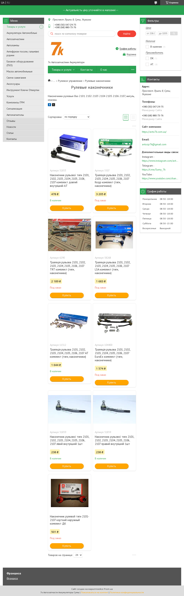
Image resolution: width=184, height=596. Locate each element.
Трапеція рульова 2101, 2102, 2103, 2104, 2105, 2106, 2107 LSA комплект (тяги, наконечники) (112, 268)
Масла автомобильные (19, 71)
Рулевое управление (70, 81)
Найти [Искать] (126, 33)
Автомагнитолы (15, 115)
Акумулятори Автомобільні (22, 33)
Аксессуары (13, 84)
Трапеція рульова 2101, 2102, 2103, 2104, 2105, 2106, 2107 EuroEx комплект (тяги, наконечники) (112, 355)
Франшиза (12, 578)
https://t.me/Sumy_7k (153, 169)
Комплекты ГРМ (15, 102)
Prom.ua (108, 589)
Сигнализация (14, 108)
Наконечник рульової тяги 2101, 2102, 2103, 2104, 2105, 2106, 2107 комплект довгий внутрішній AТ (69, 180)
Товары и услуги (16, 26)
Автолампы (13, 45)
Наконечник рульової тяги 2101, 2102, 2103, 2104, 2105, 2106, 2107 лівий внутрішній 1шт (69, 440)
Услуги (10, 96)
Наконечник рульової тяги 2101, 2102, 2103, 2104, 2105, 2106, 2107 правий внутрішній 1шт (114, 440)
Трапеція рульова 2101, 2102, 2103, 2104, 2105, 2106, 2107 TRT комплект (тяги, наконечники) (67, 268)
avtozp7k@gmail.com (154, 144)
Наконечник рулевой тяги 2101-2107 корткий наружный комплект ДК (69, 520)
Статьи (10, 133)
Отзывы (11, 121)
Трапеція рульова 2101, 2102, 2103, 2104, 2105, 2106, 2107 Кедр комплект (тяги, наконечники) (112, 180)
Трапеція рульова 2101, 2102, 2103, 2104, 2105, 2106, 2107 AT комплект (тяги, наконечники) (69, 353)
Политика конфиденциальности (127, 592)
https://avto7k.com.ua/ (154, 131)
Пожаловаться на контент (94, 592)
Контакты (12, 139)
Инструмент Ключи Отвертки (23, 90)
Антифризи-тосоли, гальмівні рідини (23, 53)
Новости (11, 127)
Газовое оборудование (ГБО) (20, 63)
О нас (103, 69)
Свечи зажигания (16, 77)
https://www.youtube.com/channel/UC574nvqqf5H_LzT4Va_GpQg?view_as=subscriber (160, 178)
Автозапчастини (15, 39)
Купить (67, 208)
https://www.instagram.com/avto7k (160, 160)
